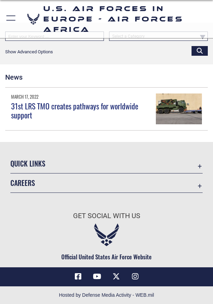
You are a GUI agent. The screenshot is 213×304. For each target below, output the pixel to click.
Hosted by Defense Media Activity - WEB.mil (106, 295)
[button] (11, 19)
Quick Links (27, 163)
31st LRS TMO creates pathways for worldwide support (74, 110)
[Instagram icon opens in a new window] (135, 276)
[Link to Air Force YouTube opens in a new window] (97, 276)
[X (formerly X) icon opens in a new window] (116, 276)
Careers (22, 183)
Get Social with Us (106, 216)
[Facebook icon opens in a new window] (78, 276)
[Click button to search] (200, 50)
